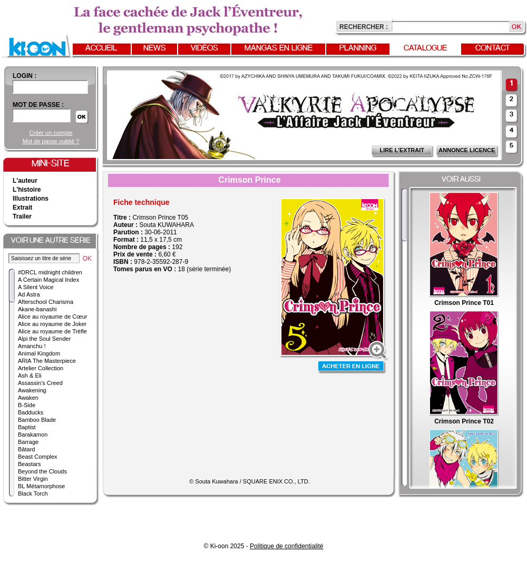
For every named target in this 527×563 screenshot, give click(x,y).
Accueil (101, 48)
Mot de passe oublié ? (51, 141)
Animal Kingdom (39, 353)
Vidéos (204, 48)
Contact (492, 48)
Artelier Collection (40, 368)
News (154, 48)
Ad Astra (29, 294)
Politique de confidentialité (286, 546)
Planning (357, 48)
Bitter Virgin (33, 479)
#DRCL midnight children (50, 272)
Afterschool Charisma (45, 302)
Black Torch (33, 493)
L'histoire (27, 189)
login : (24, 76)
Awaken (28, 397)
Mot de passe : (38, 104)
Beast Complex (37, 456)
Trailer (22, 216)
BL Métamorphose (41, 486)
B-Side (26, 405)
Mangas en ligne (279, 48)
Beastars (29, 464)
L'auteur (25, 180)
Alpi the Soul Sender (44, 338)
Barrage (28, 442)
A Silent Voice (35, 287)
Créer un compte (51, 133)
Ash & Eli (30, 375)
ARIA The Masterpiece (47, 361)
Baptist (27, 427)
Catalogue (425, 48)
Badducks (30, 412)
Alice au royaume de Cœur (52, 316)
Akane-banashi (37, 309)
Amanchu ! (32, 346)
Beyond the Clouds (42, 471)
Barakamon (32, 434)
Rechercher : (363, 27)
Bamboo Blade (37, 420)
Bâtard (26, 449)
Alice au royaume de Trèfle (52, 331)
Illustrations (30, 198)
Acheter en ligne (352, 367)
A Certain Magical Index (48, 279)
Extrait (22, 207)
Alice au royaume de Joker (52, 324)
